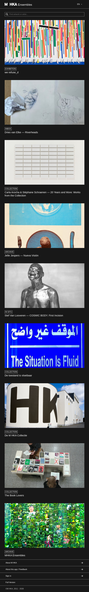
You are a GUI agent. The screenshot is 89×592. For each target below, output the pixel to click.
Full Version (10, 582)
